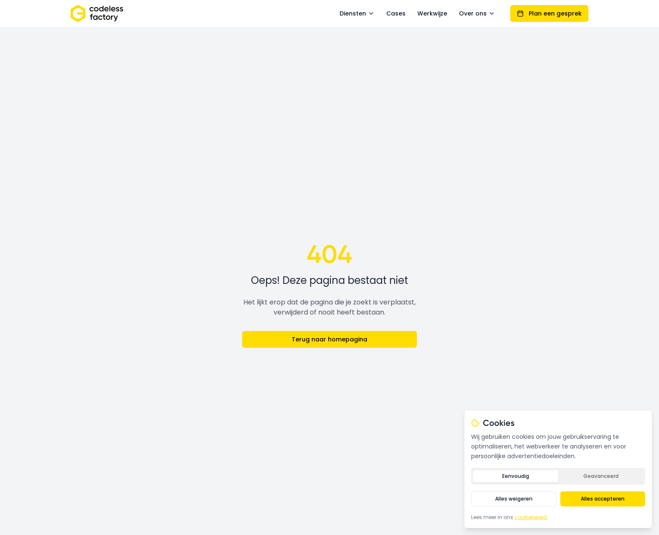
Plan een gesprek (549, 13)
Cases (396, 13)
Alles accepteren (603, 498)
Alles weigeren (513, 498)
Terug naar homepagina (329, 339)
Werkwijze (432, 13)
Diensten (357, 13)
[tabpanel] (558, 499)
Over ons (477, 13)
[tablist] (558, 476)
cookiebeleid (530, 517)
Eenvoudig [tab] (515, 476)
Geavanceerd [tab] (601, 476)
